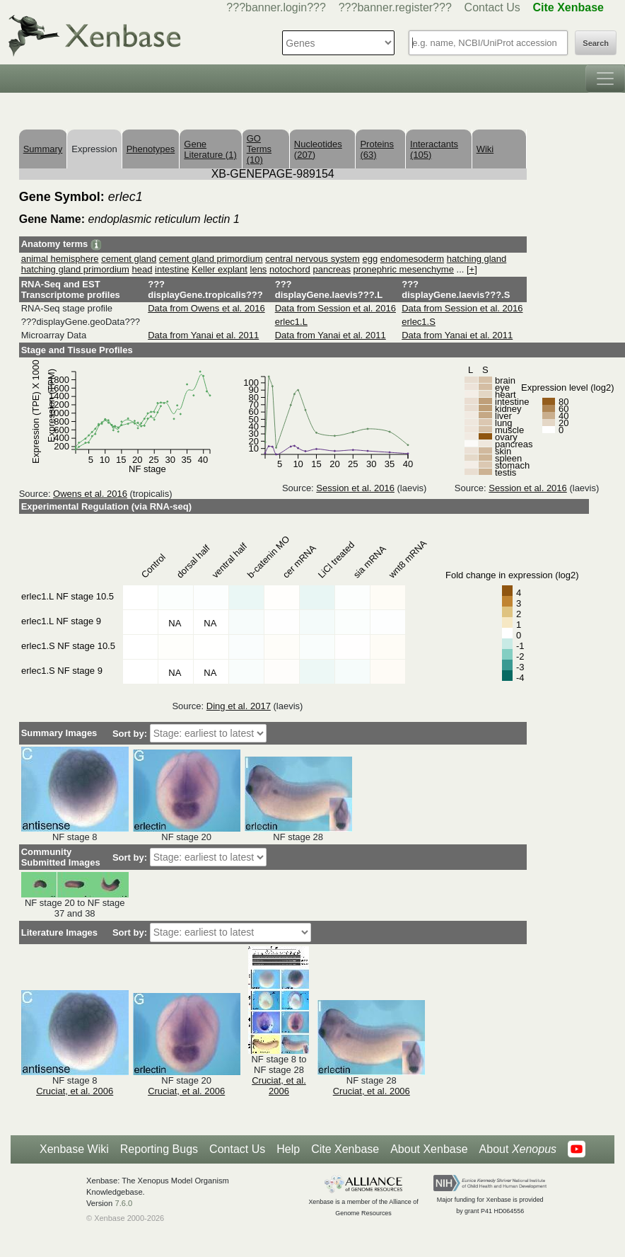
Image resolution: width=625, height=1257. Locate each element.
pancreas (331, 269)
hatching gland (477, 258)
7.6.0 (123, 1203)
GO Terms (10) (259, 149)
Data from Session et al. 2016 (335, 308)
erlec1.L (291, 321)
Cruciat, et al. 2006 (74, 1091)
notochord (289, 269)
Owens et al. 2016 (90, 493)
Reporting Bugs (159, 1149)
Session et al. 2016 (355, 488)
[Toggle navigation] (605, 78)
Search (596, 43)
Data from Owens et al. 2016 (206, 308)
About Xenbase (428, 1149)
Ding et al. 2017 (238, 706)
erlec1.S (419, 321)
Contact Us (492, 7)
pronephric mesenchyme (404, 269)
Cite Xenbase (345, 1149)
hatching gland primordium (75, 269)
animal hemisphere (60, 258)
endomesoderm (412, 258)
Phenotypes (151, 149)
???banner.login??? (276, 7)
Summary (43, 149)
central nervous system (312, 258)
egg (370, 258)
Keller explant (219, 269)
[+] (472, 269)
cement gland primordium (211, 258)
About (517, 1149)
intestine (172, 269)
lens (258, 269)
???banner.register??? (395, 7)
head (142, 269)
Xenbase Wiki (74, 1149)
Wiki (485, 149)
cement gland (128, 258)
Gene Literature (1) (210, 149)
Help (288, 1149)
